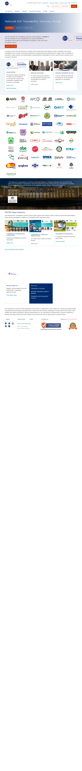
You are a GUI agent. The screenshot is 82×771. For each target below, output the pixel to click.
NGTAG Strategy (11, 89)
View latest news (11, 296)
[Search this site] (48, 6)
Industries (24, 11)
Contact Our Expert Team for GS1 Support (68, 2)
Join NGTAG (9, 27)
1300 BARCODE (72, 320)
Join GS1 (74, 6)
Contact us (45, 320)
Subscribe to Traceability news (24, 27)
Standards (17, 11)
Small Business (45, 2)
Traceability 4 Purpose (38, 289)
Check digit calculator (53, 2)
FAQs (31, 320)
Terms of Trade (20, 324)
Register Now (9, 46)
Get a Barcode (8, 11)
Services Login (55, 6)
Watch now (9, 243)
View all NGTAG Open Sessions (14, 250)
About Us (52, 11)
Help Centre (21, 320)
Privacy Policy (27, 324)
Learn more (10, 85)
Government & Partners (35, 11)
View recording (60, 242)
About (8, 320)
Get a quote (65, 6)
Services (45, 11)
